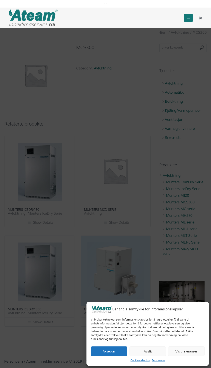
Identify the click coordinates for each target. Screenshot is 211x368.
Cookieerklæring (140, 360)
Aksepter (109, 351)
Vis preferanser (186, 351)
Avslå (147, 351)
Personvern (158, 360)
